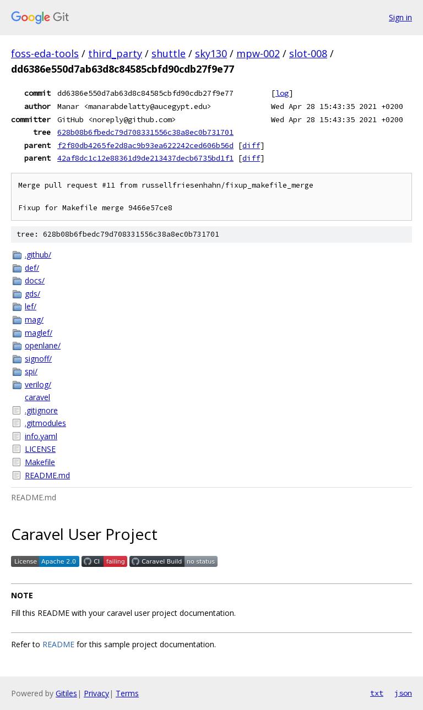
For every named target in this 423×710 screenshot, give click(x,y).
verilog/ (38, 384)
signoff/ (38, 358)
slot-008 (308, 53)
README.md (47, 475)
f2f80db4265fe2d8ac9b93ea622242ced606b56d (145, 145)
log (282, 93)
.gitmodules (45, 423)
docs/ (35, 280)
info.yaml (41, 436)
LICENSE (40, 449)
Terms (127, 693)
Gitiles (66, 693)
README (58, 644)
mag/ (34, 319)
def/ (32, 268)
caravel (37, 397)
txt (376, 693)
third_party (115, 53)
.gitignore (41, 410)
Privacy (96, 693)
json (403, 693)
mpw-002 (258, 53)
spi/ (31, 371)
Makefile (40, 462)
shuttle (168, 53)
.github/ (38, 254)
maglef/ (38, 332)
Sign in (400, 17)
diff (251, 145)
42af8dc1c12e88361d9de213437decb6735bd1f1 (145, 158)
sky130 (211, 53)
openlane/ (43, 345)
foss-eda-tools (45, 53)
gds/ (32, 293)
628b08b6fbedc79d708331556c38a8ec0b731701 (145, 132)
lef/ (30, 306)
